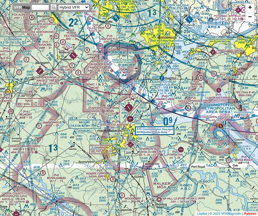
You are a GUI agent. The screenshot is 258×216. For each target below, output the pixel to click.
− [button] (250, 17)
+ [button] (250, 8)
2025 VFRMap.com (227, 213)
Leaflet (202, 213)
